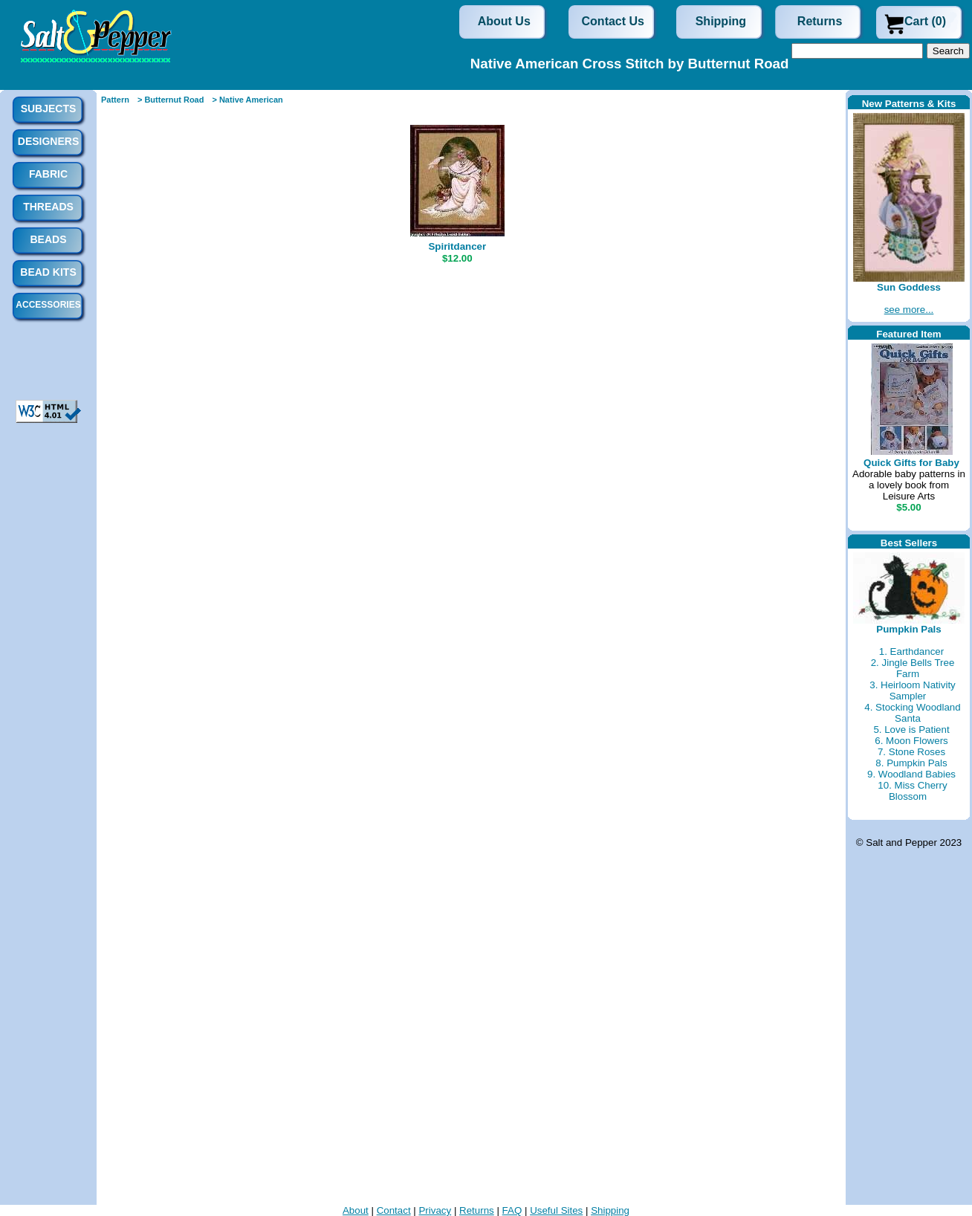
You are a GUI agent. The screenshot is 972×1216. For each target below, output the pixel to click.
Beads (48, 239)
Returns (819, 21)
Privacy (434, 1210)
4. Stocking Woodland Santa (912, 713)
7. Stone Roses (911, 751)
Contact (394, 1210)
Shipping (721, 21)
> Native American (247, 99)
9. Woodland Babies (911, 774)
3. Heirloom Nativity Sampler (912, 690)
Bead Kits (48, 272)
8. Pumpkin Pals (911, 763)
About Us (504, 21)
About (356, 1210)
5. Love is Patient (911, 729)
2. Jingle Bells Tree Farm (913, 668)
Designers (48, 141)
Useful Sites (556, 1210)
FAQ (512, 1210)
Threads (48, 207)
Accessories (48, 305)
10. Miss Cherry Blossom (912, 791)
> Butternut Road (170, 99)
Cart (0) (925, 21)
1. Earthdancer (911, 651)
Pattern (115, 99)
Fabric (48, 174)
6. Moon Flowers (911, 740)
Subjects (49, 108)
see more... (909, 309)
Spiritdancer (457, 246)
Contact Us (613, 21)
